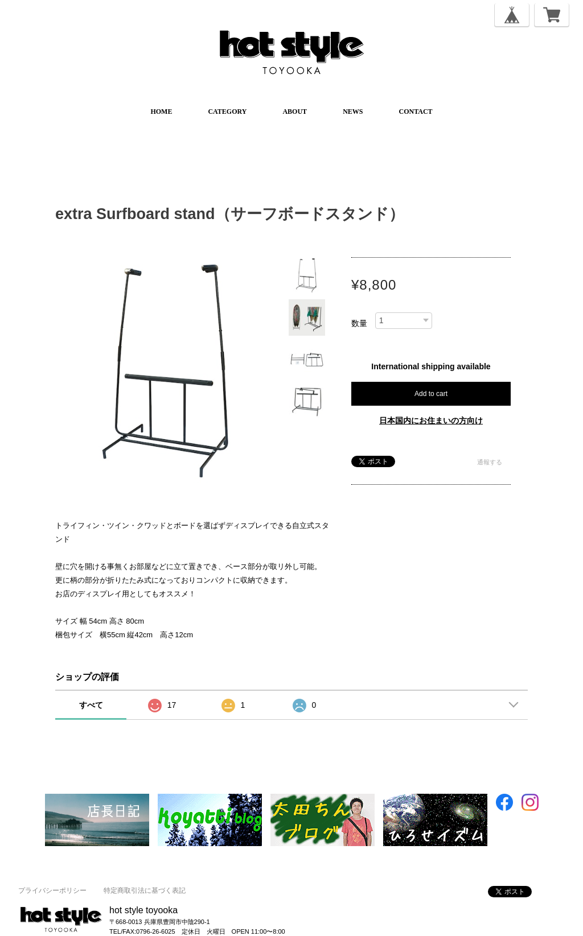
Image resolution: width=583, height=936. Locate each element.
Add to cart (430, 394)
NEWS (353, 112)
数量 (359, 323)
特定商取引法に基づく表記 (145, 890)
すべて (91, 705)
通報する (489, 462)
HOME (161, 112)
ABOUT (294, 112)
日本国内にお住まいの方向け (431, 420)
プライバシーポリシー (52, 890)
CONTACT (415, 112)
